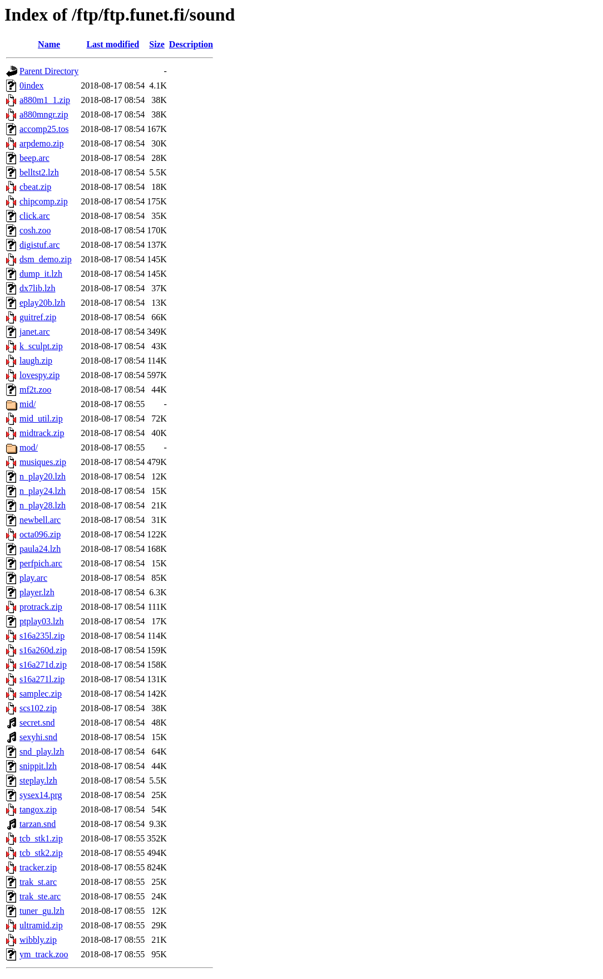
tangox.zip (38, 809)
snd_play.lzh (41, 751)
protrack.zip (40, 606)
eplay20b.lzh (42, 302)
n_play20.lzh (42, 476)
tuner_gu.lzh (41, 911)
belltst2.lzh (39, 172)
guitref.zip (37, 317)
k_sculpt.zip (41, 346)
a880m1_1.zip (44, 100)
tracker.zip (38, 867)
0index (31, 85)
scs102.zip (38, 708)
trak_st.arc (38, 882)
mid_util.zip (41, 418)
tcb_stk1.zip (41, 838)
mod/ (28, 447)
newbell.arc (40, 520)
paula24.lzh (40, 549)
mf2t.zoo (35, 389)
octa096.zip (40, 534)
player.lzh (37, 592)
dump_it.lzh (40, 273)
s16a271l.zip (42, 679)
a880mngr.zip (43, 114)
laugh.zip (35, 360)
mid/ (27, 404)
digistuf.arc (39, 244)
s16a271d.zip (43, 664)
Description (191, 44)
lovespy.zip (39, 375)
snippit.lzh (38, 766)
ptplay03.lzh (41, 621)
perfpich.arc (40, 563)
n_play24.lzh (42, 491)
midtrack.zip (41, 433)
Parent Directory (48, 71)
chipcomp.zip (43, 201)
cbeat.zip (35, 187)
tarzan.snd (37, 824)
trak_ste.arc (40, 896)
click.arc (34, 216)
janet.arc (34, 331)
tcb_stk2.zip (41, 853)
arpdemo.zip (41, 143)
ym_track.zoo (43, 954)
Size (157, 44)
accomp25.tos (43, 129)
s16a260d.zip (43, 650)
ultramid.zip (41, 925)
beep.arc (34, 158)
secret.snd (37, 722)
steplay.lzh (38, 780)
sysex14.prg (40, 795)
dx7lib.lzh (37, 288)
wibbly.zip (38, 939)
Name (49, 44)
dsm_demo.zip (45, 259)
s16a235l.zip (42, 635)
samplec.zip (40, 693)
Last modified (112, 44)
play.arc (33, 577)
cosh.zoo (35, 230)
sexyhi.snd (38, 737)
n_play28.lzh (42, 505)
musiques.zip (42, 462)
